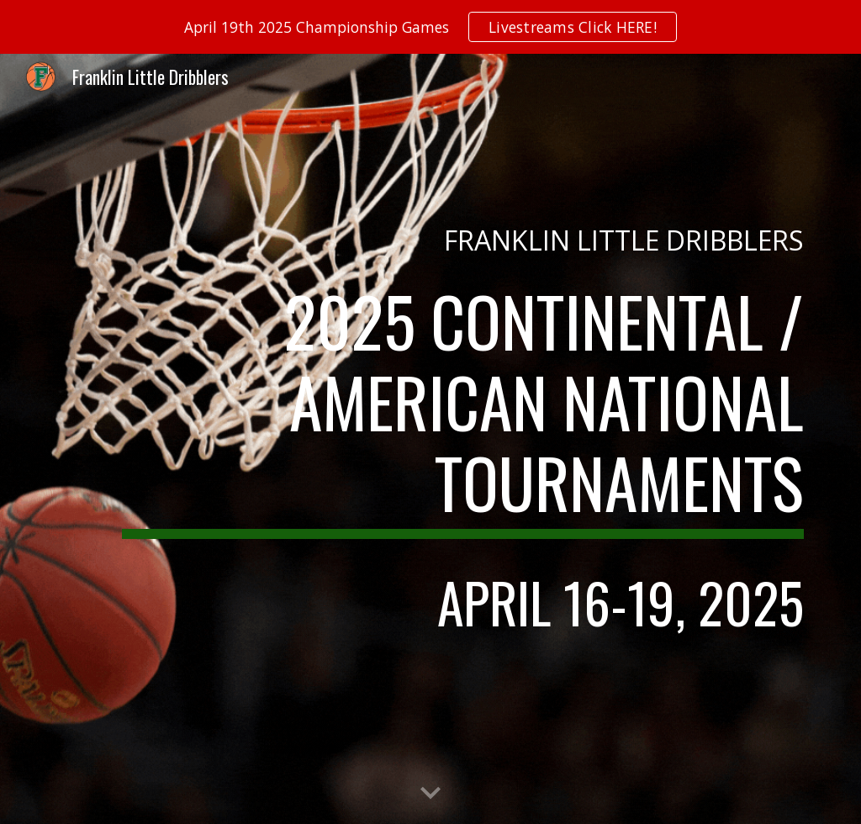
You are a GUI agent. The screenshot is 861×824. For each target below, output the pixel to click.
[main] (463, 240)
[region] (430, 27)
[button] (430, 794)
